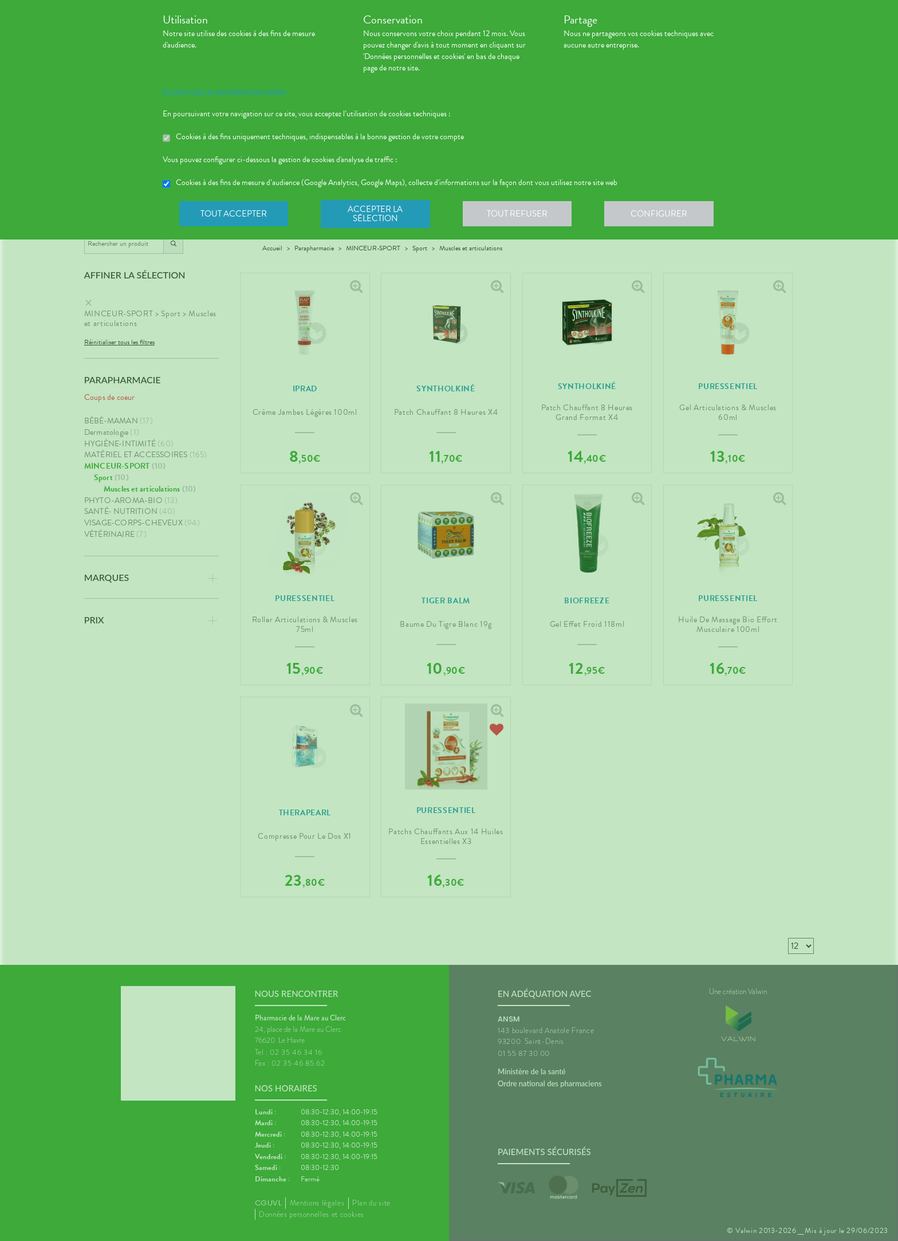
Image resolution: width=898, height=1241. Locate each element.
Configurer (664, 214)
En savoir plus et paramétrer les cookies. (225, 91)
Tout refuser (521, 214)
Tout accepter (234, 214)
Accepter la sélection (377, 214)
